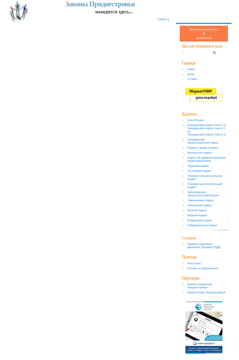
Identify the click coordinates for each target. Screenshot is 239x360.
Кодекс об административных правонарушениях (206, 159)
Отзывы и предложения (202, 268)
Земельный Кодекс (199, 205)
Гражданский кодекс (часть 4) (206, 134)
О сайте (192, 79)
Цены (190, 74)
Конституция (195, 120)
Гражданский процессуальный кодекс (203, 141)
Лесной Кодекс (197, 210)
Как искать (194, 263)
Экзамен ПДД (210, 247)
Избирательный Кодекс (202, 225)
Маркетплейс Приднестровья (206, 292)
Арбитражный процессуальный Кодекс (203, 193)
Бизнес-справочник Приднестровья (199, 286)
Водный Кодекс (197, 215)
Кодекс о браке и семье (202, 147)
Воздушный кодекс (199, 220)
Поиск (191, 69)
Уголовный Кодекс (199, 170)
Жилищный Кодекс (199, 152)
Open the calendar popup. (214, 53)
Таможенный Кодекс (200, 200)
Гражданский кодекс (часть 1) (206, 125)
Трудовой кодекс (198, 165)
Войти (163, 19)
